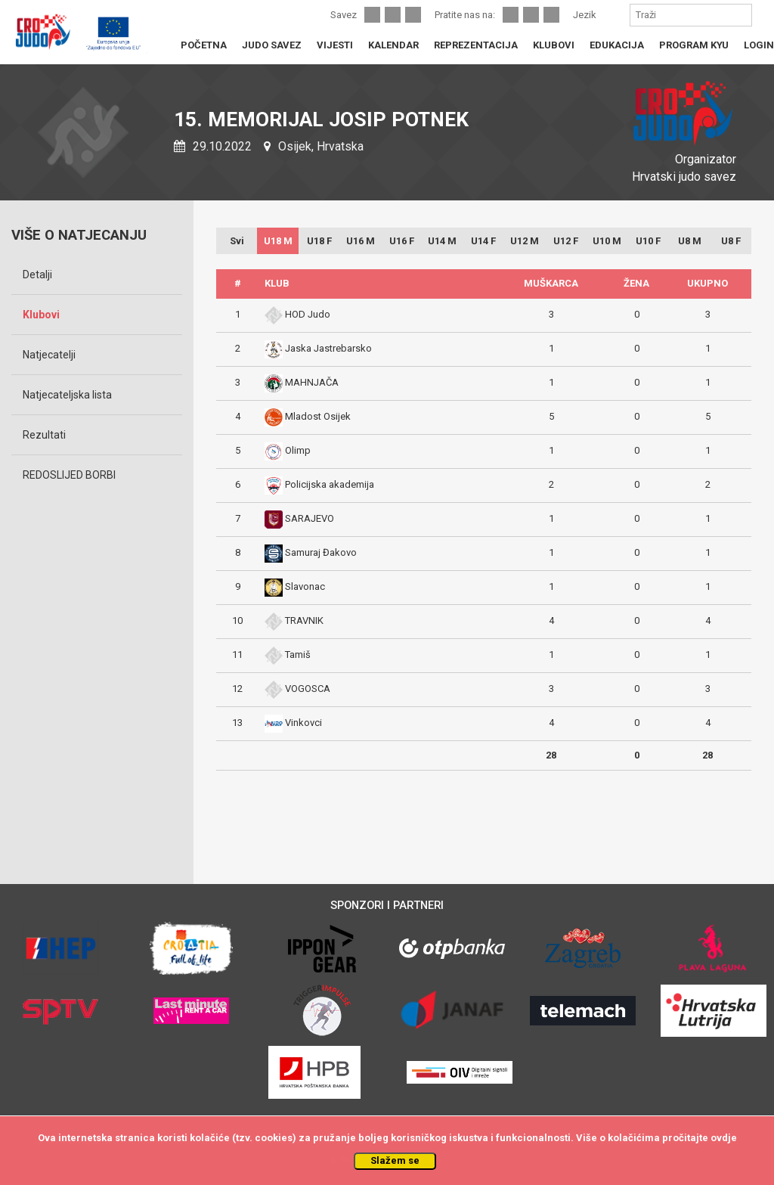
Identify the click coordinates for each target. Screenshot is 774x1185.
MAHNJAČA (312, 382)
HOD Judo (307, 314)
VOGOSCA (307, 688)
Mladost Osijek (318, 416)
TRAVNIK (304, 620)
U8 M (689, 241)
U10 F (648, 241)
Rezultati (44, 435)
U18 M (278, 241)
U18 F (319, 241)
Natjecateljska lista (67, 395)
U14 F (483, 241)
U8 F (731, 241)
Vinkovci (303, 722)
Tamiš (298, 654)
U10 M (607, 241)
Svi (237, 241)
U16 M (360, 241)
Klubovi (41, 315)
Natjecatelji (49, 355)
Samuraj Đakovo (321, 552)
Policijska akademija (329, 484)
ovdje (724, 1137)
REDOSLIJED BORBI (69, 475)
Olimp (298, 450)
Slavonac (305, 586)
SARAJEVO (309, 518)
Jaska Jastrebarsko (328, 348)
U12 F (565, 241)
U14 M (442, 241)
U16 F (401, 241)
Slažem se (395, 1160)
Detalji (37, 274)
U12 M (524, 241)
